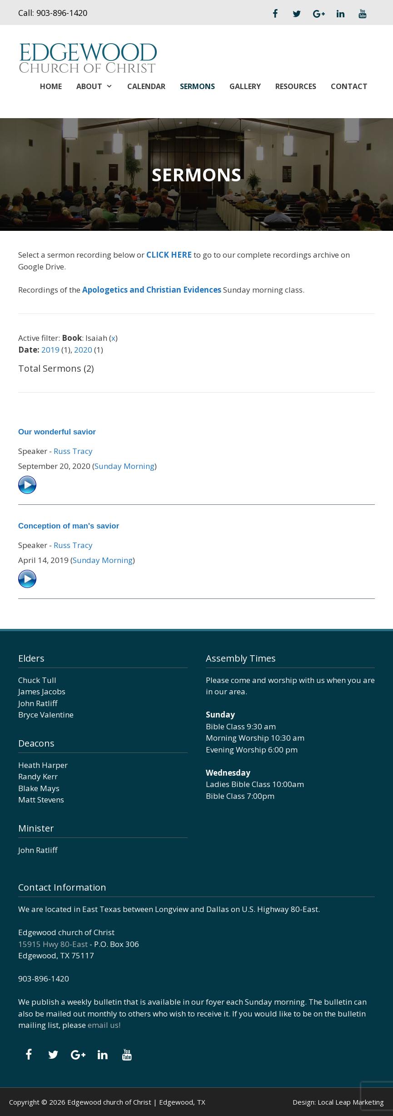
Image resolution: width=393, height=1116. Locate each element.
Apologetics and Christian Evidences (151, 289)
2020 (83, 349)
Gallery (245, 86)
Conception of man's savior (68, 526)
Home (51, 86)
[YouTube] (362, 14)
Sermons (197, 86)
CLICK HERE (169, 254)
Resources (295, 86)
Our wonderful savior (57, 432)
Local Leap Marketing (351, 1101)
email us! (104, 1025)
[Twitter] (297, 14)
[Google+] (318, 14)
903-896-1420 (61, 12)
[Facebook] (275, 14)
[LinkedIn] (340, 14)
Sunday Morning (124, 466)
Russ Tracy (73, 451)
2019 (50, 349)
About (98, 86)
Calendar (146, 86)
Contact (349, 86)
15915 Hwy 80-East (53, 944)
